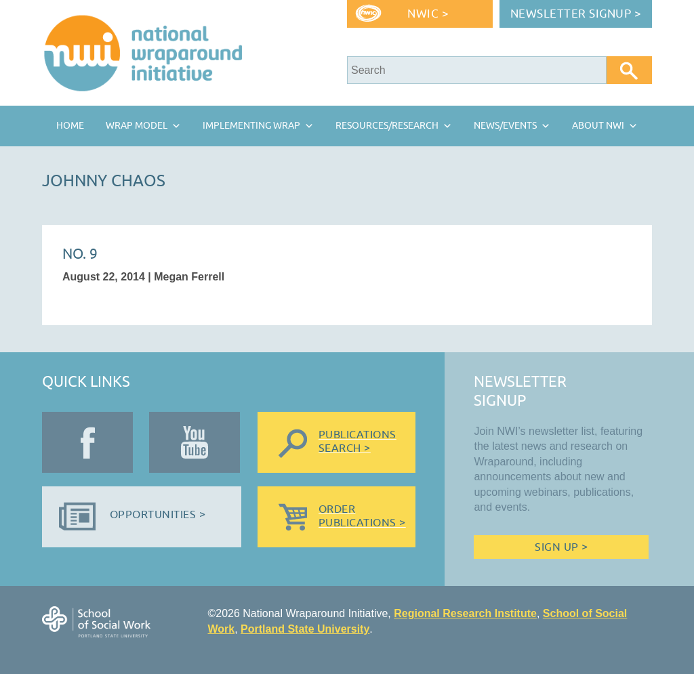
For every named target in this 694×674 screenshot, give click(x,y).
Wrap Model (136, 125)
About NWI (598, 125)
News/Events (505, 125)
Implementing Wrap (251, 125)
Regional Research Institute (465, 613)
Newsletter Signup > (576, 14)
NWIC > (428, 14)
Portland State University (305, 629)
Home (70, 125)
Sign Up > (561, 547)
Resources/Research (386, 125)
